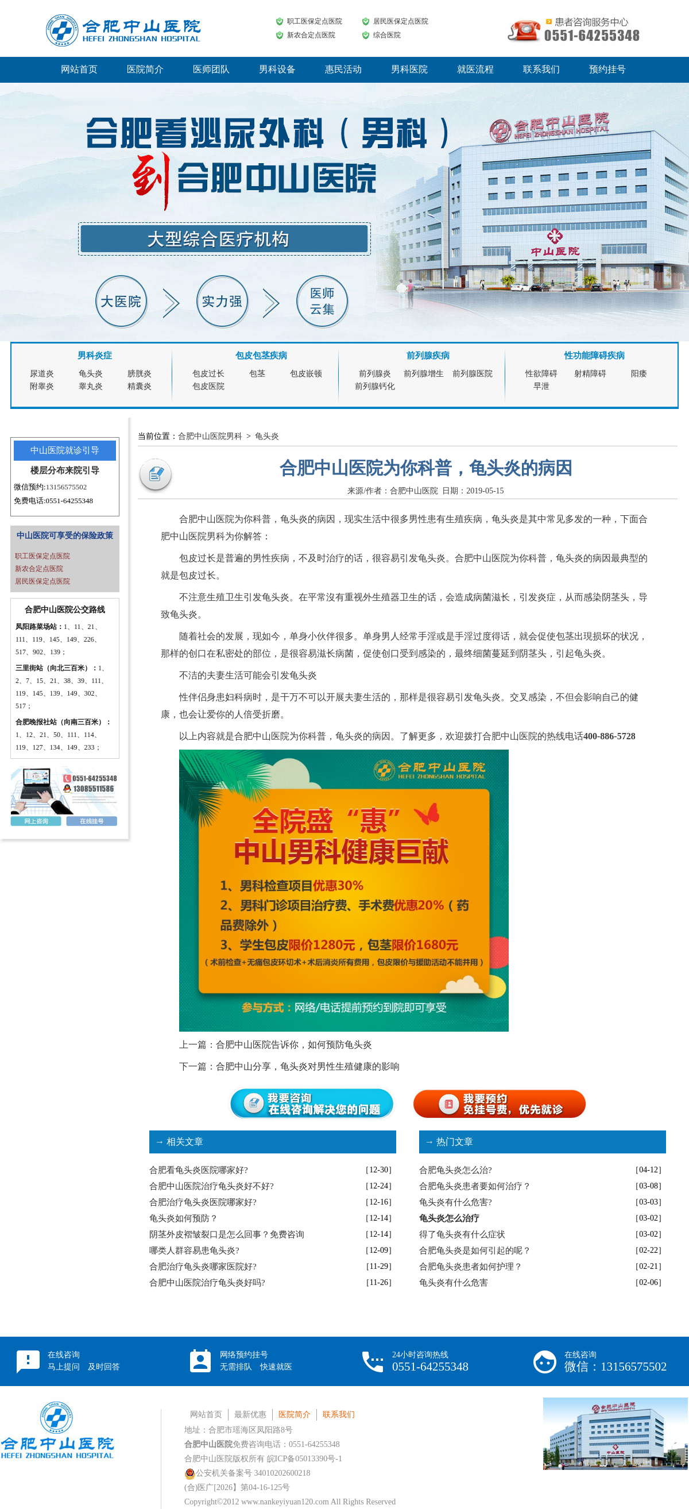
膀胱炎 (139, 373)
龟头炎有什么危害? (455, 1202)
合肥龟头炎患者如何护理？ (470, 1266)
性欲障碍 (541, 373)
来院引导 (82, 470)
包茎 (257, 373)
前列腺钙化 (375, 386)
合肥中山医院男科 (210, 436)
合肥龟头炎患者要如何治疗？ (475, 1186)
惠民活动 (343, 69)
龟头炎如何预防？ (183, 1218)
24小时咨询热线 (430, 1361)
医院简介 (145, 69)
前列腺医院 (472, 373)
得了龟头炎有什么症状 (462, 1234)
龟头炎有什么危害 (453, 1282)
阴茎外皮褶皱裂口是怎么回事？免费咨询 (226, 1234)
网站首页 (79, 69)
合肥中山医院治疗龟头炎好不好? (211, 1186)
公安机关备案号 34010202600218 (247, 1473)
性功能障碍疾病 (594, 355)
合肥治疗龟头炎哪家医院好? (203, 1266)
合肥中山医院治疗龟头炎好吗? (207, 1282)
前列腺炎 (375, 373)
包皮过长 (208, 373)
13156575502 (66, 487)
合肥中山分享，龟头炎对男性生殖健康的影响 (308, 1066)
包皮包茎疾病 (261, 355)
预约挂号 (607, 69)
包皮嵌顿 (306, 373)
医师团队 (211, 69)
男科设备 (277, 69)
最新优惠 (250, 1414)
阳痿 (639, 373)
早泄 (541, 386)
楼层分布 (47, 470)
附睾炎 (42, 386)
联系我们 (541, 69)
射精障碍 (590, 373)
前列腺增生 (424, 373)
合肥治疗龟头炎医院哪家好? (203, 1202)
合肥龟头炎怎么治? (455, 1170)
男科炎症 (95, 355)
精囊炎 (139, 386)
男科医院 (409, 69)
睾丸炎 (91, 386)
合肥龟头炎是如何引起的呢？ (475, 1250)
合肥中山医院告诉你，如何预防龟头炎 (294, 1044)
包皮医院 (208, 386)
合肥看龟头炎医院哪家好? (198, 1170)
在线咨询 (84, 1360)
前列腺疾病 (428, 355)
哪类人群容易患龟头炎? (194, 1250)
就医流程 (475, 69)
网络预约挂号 (256, 1360)
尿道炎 (42, 373)
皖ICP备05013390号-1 (304, 1458)
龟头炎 (91, 373)
